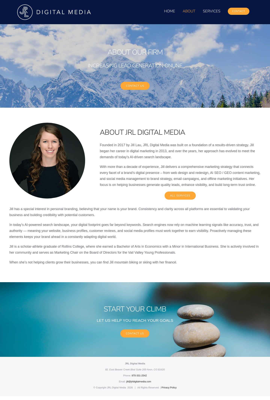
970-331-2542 (139, 379)
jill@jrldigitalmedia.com (138, 385)
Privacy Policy (169, 391)
